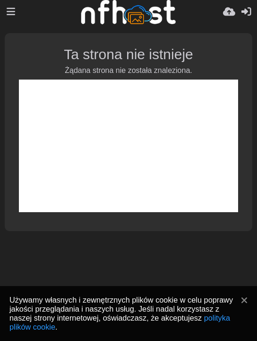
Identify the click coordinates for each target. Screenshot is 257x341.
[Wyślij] (229, 12)
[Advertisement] (128, 146)
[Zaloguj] (246, 12)
